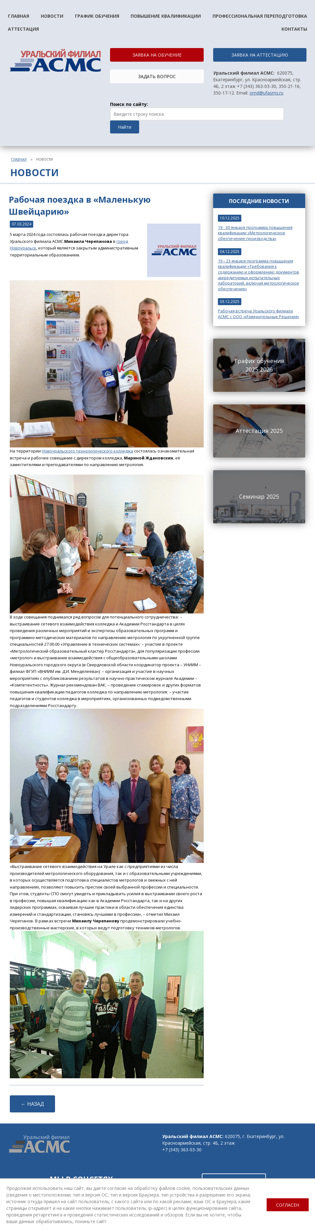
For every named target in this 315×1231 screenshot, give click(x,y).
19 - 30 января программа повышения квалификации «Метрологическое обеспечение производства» (255, 233)
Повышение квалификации (166, 16)
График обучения (97, 16)
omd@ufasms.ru (266, 93)
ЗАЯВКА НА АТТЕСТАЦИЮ (260, 55)
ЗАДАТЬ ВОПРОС (157, 76)
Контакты (294, 29)
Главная (18, 16)
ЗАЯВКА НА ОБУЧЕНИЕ (157, 55)
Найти (124, 127)
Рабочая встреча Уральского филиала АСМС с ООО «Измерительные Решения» (258, 313)
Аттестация (23, 29)
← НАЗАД (32, 1103)
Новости (52, 16)
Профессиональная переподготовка (260, 16)
